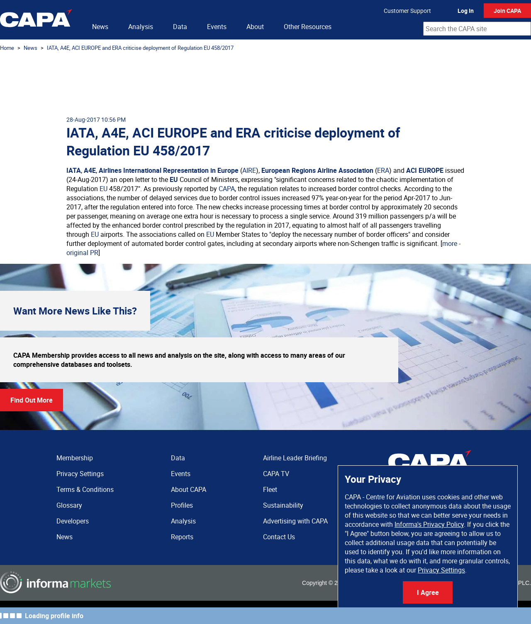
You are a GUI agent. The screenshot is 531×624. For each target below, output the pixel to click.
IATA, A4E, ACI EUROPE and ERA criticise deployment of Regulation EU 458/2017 (140, 48)
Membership (74, 457)
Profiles (182, 505)
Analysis (140, 26)
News (100, 26)
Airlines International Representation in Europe (169, 170)
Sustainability (283, 505)
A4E (90, 170)
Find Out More (31, 400)
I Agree (428, 592)
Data (180, 26)
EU (174, 179)
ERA (383, 170)
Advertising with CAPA (295, 521)
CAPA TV (276, 473)
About (255, 26)
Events (217, 26)
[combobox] (477, 29)
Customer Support (407, 11)
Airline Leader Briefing (295, 457)
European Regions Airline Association (317, 170)
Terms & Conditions (85, 489)
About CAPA (188, 489)
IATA (73, 170)
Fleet (270, 489)
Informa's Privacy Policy (429, 524)
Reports (182, 536)
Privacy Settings (441, 570)
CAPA (227, 188)
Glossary (69, 505)
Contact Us (279, 536)
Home (7, 48)
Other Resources (307, 26)
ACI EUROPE (424, 170)
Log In (466, 11)
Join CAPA (507, 11)
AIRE (249, 170)
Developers (72, 521)
